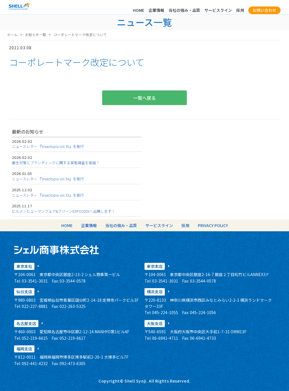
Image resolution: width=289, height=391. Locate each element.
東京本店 (155, 266)
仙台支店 (24, 291)
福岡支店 (24, 349)
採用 (240, 10)
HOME (138, 10)
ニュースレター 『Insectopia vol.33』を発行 (48, 195)
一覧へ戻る (144, 97)
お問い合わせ (264, 10)
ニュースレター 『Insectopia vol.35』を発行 (48, 146)
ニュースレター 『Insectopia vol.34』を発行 (48, 178)
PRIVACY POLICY (213, 225)
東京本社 (24, 266)
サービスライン (218, 10)
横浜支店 (155, 291)
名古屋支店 (26, 323)
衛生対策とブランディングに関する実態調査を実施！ (56, 162)
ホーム (12, 34)
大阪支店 (155, 323)
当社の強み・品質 (184, 10)
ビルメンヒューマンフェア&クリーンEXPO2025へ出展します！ (63, 211)
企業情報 (156, 10)
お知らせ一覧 (35, 34)
